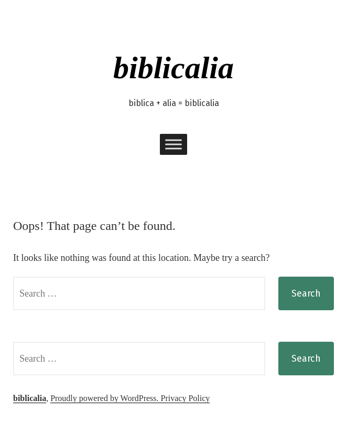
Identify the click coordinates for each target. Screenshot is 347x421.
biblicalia (173, 67)
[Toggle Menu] (173, 145)
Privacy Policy (185, 398)
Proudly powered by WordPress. (105, 398)
